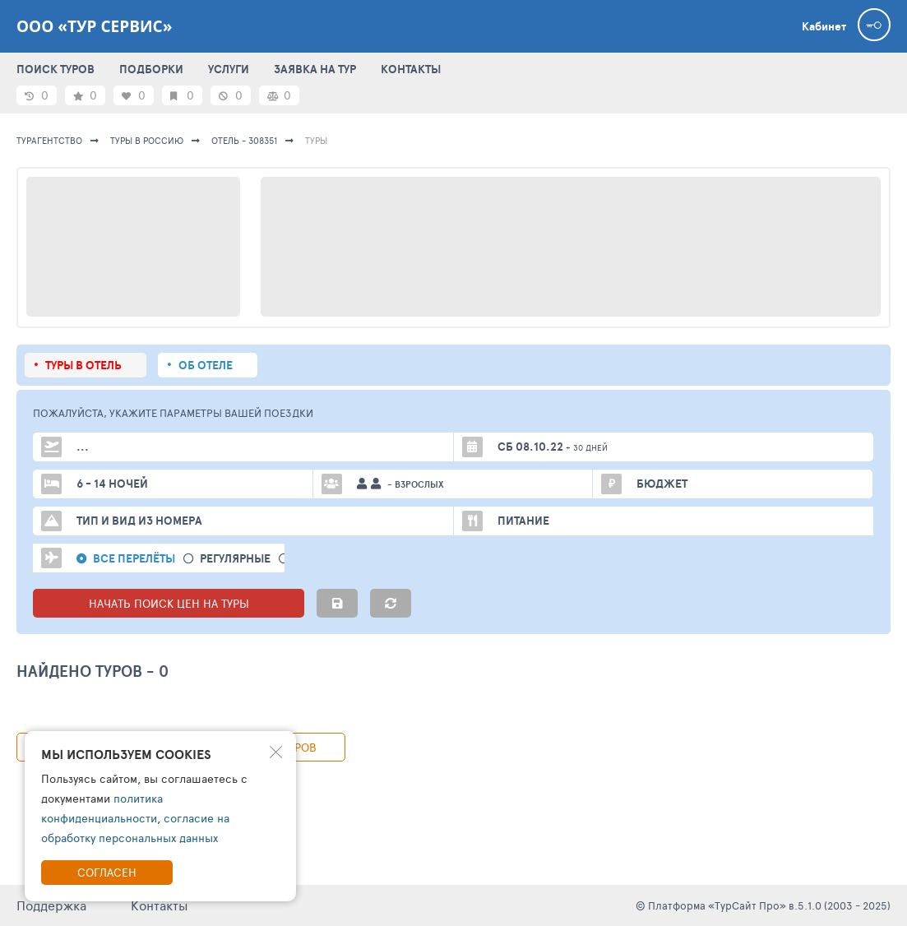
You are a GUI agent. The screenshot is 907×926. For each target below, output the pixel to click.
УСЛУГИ (228, 69)
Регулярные (235, 559)
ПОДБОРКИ (151, 69)
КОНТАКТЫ (411, 69)
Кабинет (824, 26)
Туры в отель (83, 365)
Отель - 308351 (244, 140)
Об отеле (205, 365)
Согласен (107, 872)
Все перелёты (134, 559)
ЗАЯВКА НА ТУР (315, 69)
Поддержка (51, 905)
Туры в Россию (146, 140)
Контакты (159, 905)
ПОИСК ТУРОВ (55, 69)
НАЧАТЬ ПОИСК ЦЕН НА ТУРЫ (169, 603)
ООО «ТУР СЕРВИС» (94, 26)
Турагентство (49, 140)
